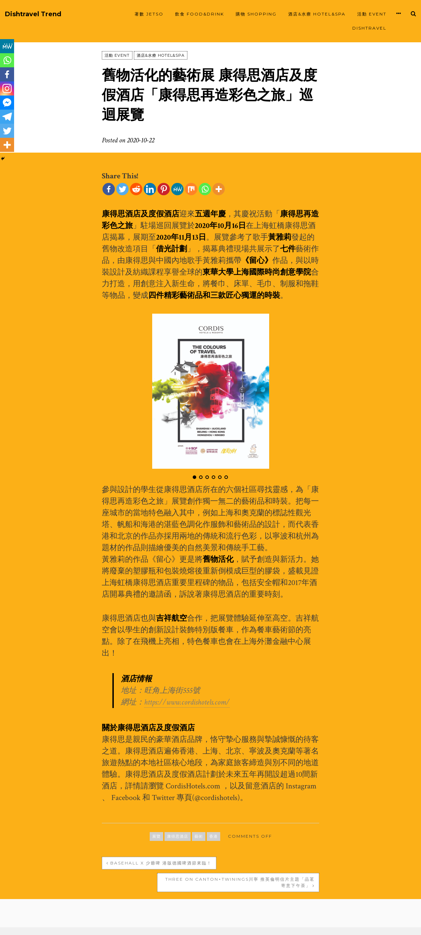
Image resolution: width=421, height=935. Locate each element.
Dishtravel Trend (33, 14)
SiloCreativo (298, 922)
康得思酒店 (177, 836)
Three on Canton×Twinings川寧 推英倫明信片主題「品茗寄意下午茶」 (268, 866)
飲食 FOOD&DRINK (199, 14)
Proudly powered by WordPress (154, 922)
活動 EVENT (371, 14)
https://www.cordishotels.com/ (187, 702)
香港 (213, 836)
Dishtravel (369, 28)
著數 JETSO (149, 14)
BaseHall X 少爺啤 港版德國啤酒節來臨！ (154, 866)
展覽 (156, 836)
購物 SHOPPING (256, 14)
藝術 (198, 836)
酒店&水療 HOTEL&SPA (317, 14)
